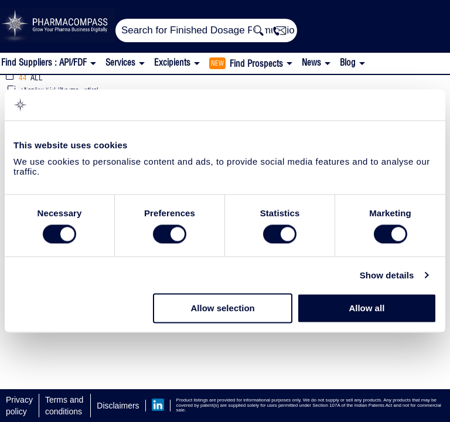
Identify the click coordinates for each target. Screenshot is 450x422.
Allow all (366, 309)
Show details (387, 275)
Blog (348, 62)
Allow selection (223, 309)
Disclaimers (118, 405)
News (311, 62)
